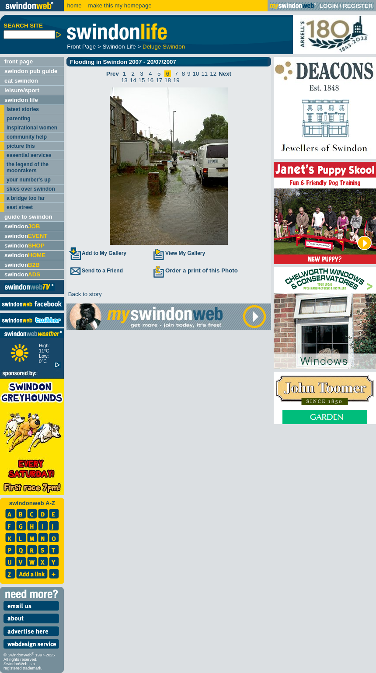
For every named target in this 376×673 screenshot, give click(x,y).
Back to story (84, 294)
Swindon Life (119, 46)
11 (204, 73)
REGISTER (358, 6)
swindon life (21, 100)
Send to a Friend (96, 271)
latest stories (23, 109)
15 (142, 80)
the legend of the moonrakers (28, 167)
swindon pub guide (30, 71)
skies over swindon (31, 189)
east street (20, 207)
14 (133, 80)
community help (27, 137)
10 (196, 73)
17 (159, 80)
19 (176, 80)
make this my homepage (119, 5)
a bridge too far (26, 198)
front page (18, 61)
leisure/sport (21, 90)
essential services (29, 155)
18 (167, 80)
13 (124, 80)
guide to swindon (28, 216)
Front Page (81, 46)
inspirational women (32, 128)
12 (213, 73)
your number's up (29, 180)
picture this (21, 146)
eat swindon (21, 80)
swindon (22, 226)
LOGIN (329, 6)
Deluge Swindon (164, 46)
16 (150, 80)
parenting (19, 118)
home (74, 5)
